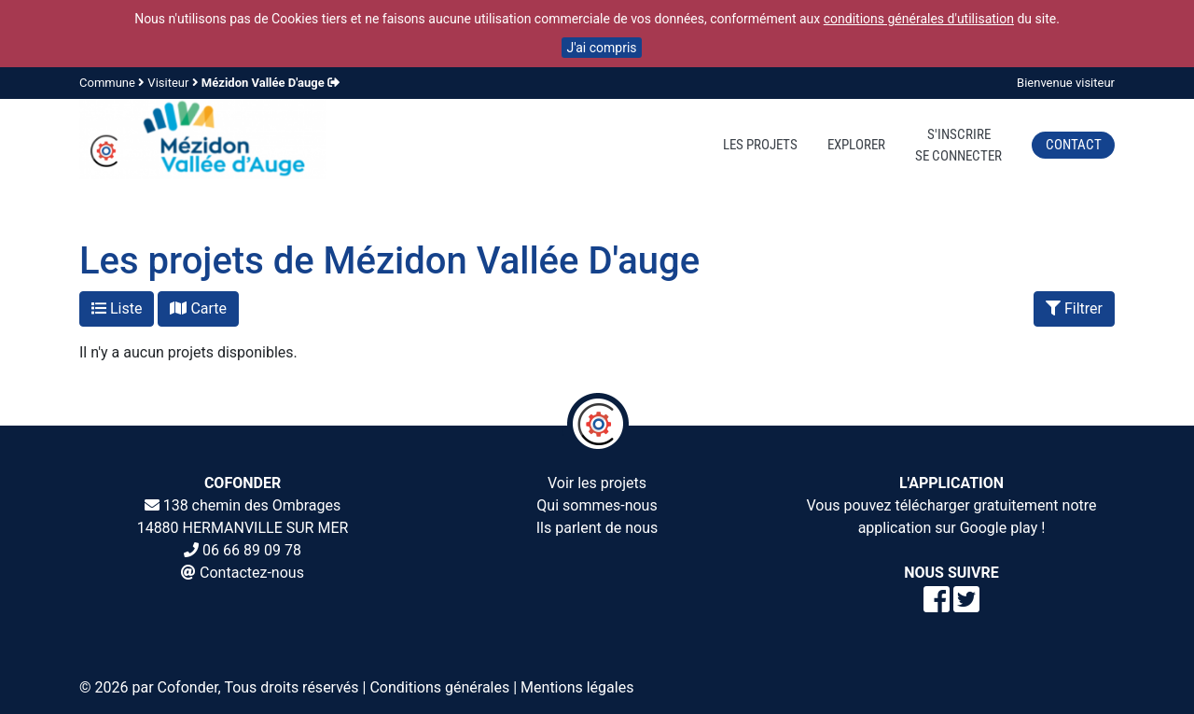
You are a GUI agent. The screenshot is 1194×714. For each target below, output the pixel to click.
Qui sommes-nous (596, 505)
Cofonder (188, 687)
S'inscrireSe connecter (958, 145)
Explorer (856, 144)
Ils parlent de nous (597, 528)
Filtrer (1074, 308)
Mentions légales (577, 687)
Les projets (760, 144)
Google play (999, 528)
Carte (198, 308)
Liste (116, 308)
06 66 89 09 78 (251, 550)
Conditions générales (439, 687)
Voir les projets (597, 483)
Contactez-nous (252, 572)
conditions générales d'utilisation (919, 18)
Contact (1074, 144)
